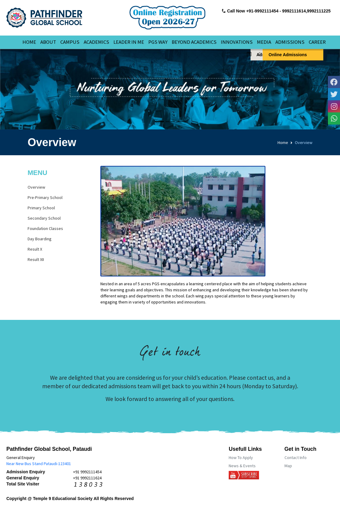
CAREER (317, 42)
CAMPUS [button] (69, 42)
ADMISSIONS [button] (290, 42)
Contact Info (295, 457)
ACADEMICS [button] (96, 42)
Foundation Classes (45, 228)
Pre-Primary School (45, 197)
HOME (29, 42)
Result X (35, 249)
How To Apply (241, 457)
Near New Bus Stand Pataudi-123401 (38, 463)
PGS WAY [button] (157, 42)
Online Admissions (285, 54)
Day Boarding (40, 239)
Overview (36, 187)
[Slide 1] (159, 121)
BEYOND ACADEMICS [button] (194, 42)
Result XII (36, 259)
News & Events (242, 465)
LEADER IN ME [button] (128, 42)
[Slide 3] (181, 121)
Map (288, 465)
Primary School (41, 208)
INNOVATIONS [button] (237, 42)
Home (283, 142)
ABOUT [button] (48, 42)
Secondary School (44, 218)
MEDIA (264, 42)
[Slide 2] (170, 121)
